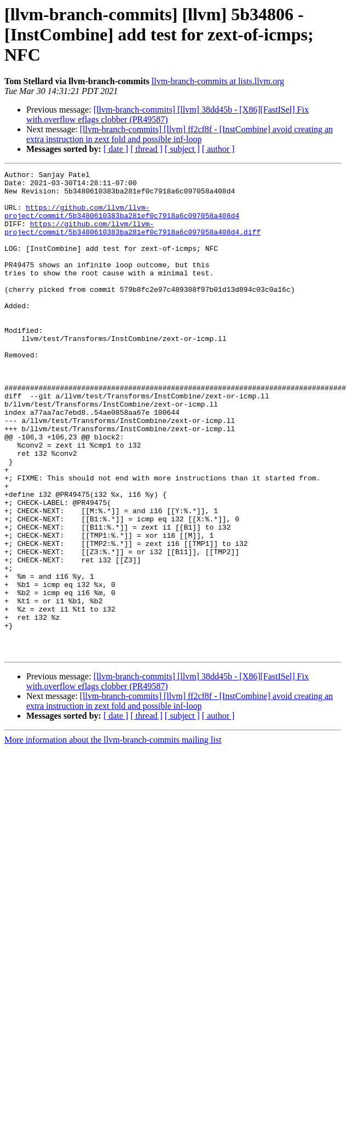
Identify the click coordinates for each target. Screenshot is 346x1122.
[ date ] (115, 149)
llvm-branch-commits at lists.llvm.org (218, 81)
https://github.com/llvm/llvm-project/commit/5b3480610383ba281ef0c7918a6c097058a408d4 (121, 220)
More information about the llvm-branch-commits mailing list (112, 836)
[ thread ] (146, 149)
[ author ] (218, 149)
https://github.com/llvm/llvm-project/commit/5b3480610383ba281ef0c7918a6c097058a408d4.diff (132, 240)
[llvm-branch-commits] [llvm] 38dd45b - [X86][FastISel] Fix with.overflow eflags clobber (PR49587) (167, 114)
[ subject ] (182, 149)
